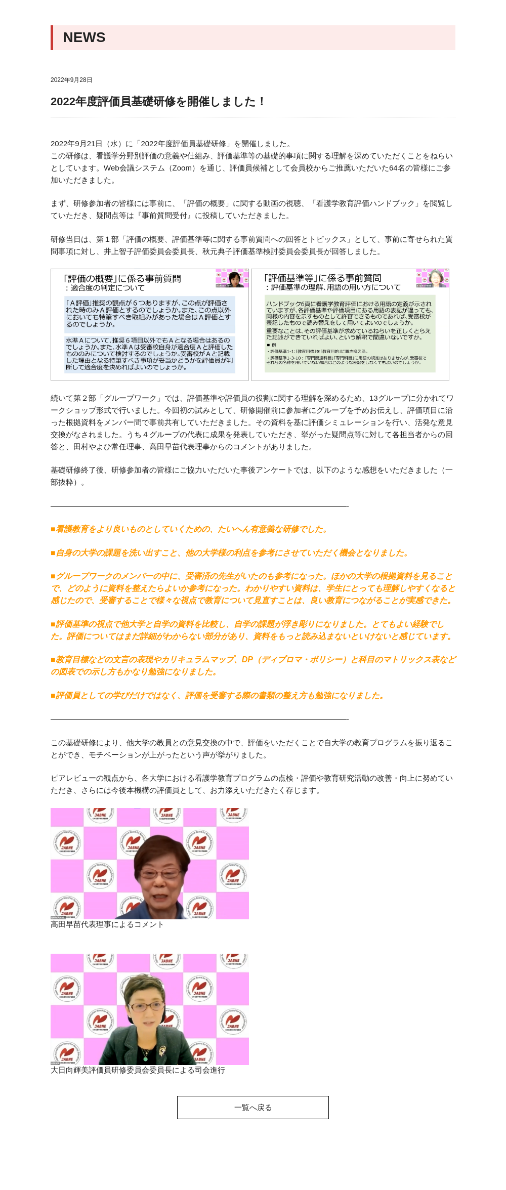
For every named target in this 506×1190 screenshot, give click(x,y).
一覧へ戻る (253, 1107)
